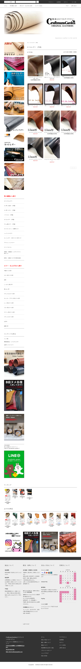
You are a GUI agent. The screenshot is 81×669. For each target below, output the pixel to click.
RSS (42, 655)
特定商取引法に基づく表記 (47, 647)
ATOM (45, 655)
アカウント (50, 2)
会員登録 (58, 2)
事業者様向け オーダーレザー (11, 341)
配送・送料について (46, 642)
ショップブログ (45, 653)
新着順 (75, 52)
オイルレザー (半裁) (34, 42)
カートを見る (62, 645)
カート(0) (73, 2)
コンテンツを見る (37, 5)
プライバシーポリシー (46, 650)
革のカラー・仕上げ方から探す (25, 5)
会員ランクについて (8, 344)
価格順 (70, 52)
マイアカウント (63, 637)
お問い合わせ (73, 5)
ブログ (66, 5)
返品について (44, 645)
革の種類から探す (12, 5)
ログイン (65, 2)
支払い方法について (46, 639)
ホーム (5, 5)
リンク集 (6, 338)
